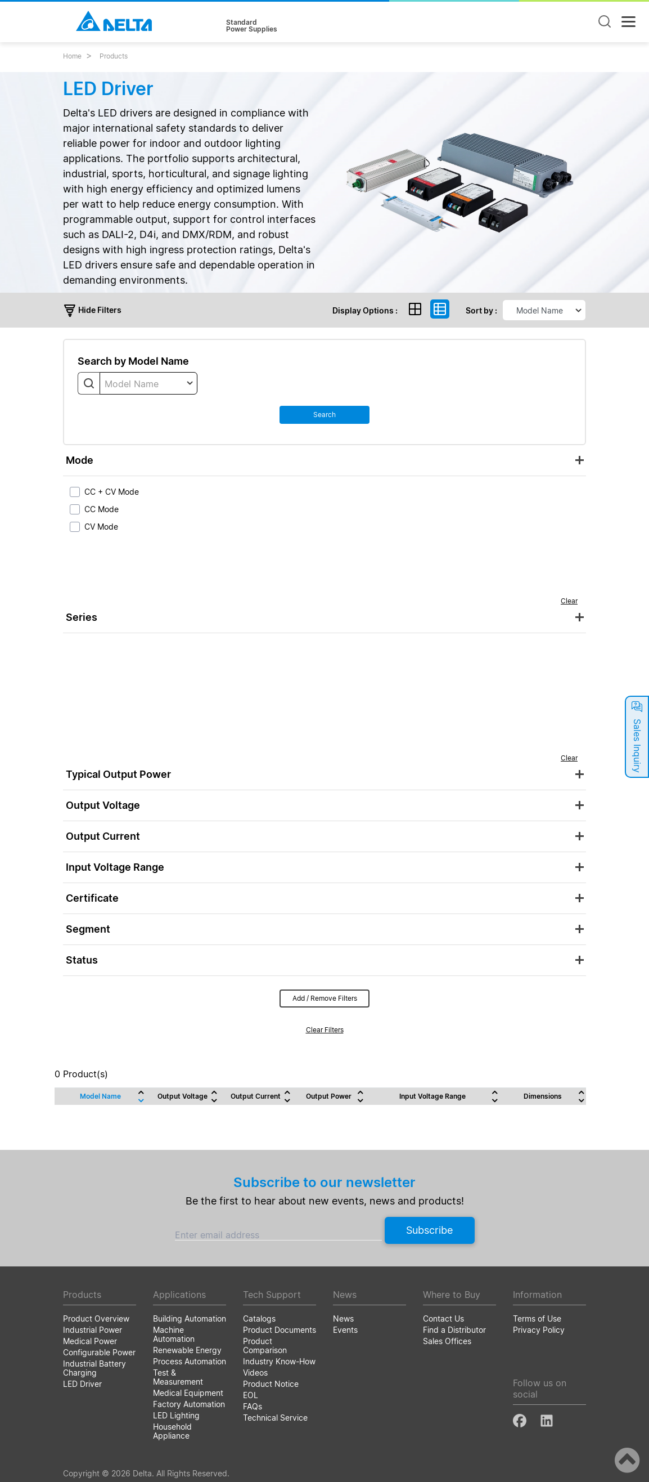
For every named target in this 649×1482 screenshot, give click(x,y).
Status (82, 960)
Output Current (103, 836)
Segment (88, 929)
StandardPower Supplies (251, 26)
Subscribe (429, 1230)
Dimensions (543, 1096)
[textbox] (148, 384)
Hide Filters (92, 310)
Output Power (328, 1096)
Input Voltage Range (115, 867)
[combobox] (148, 383)
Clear (569, 601)
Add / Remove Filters (324, 998)
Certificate (92, 898)
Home (72, 56)
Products (114, 56)
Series (81, 617)
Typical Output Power (118, 774)
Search (324, 414)
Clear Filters (325, 1030)
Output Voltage (103, 805)
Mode (79, 460)
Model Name (100, 1096)
